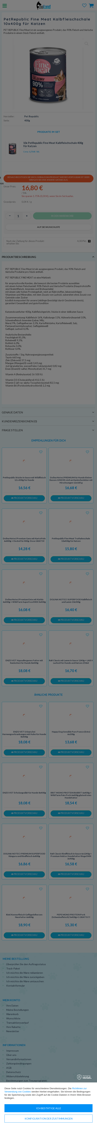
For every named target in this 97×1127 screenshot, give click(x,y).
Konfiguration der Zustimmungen (49, 1118)
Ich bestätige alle (48, 1108)
